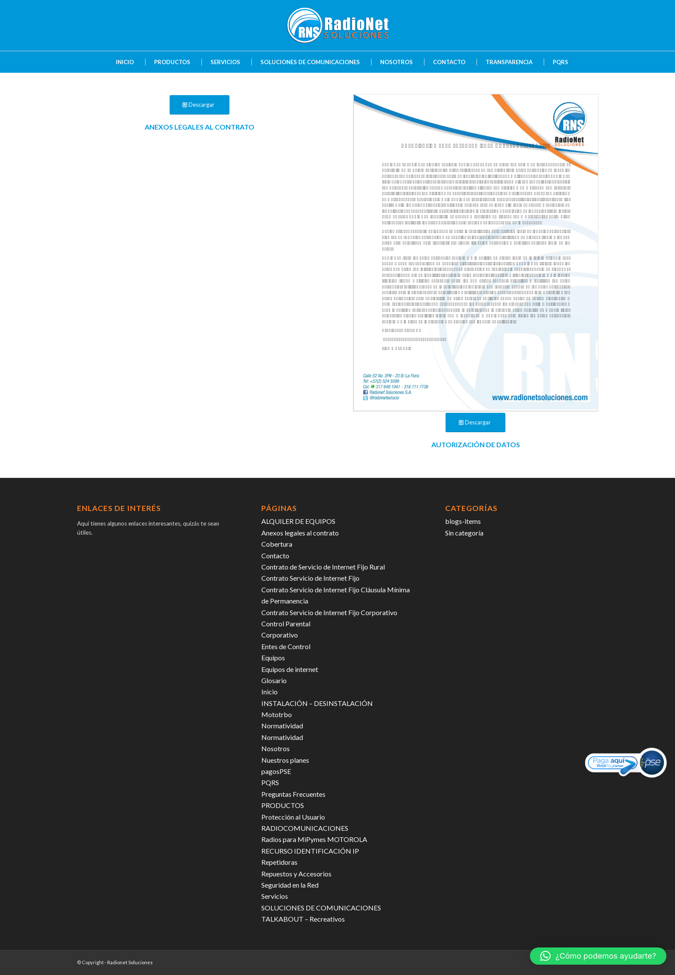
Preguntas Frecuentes (293, 794)
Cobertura (276, 544)
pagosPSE (276, 771)
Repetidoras (279, 862)
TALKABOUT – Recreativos (303, 919)
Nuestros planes (285, 760)
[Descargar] (199, 105)
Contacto (275, 555)
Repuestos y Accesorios (296, 874)
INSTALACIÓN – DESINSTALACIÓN (317, 703)
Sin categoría (464, 533)
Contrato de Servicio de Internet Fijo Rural (323, 567)
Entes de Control (285, 646)
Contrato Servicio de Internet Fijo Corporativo (329, 612)
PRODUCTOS (282, 805)
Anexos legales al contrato (300, 533)
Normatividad (282, 725)
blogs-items (463, 521)
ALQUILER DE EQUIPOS (298, 521)
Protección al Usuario (293, 817)
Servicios (274, 896)
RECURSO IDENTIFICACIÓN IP (310, 851)
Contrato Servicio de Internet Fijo (310, 578)
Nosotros (275, 748)
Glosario (274, 680)
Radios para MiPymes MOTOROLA (314, 839)
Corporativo (279, 635)
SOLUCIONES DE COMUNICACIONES (321, 908)
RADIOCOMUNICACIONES (304, 828)
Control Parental (285, 623)
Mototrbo (276, 714)
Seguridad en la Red (290, 885)
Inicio (269, 691)
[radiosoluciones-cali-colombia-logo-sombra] (337, 25)
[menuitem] (120, 62)
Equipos (273, 657)
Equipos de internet (289, 669)
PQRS (270, 782)
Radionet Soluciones (130, 962)
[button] (598, 956)
